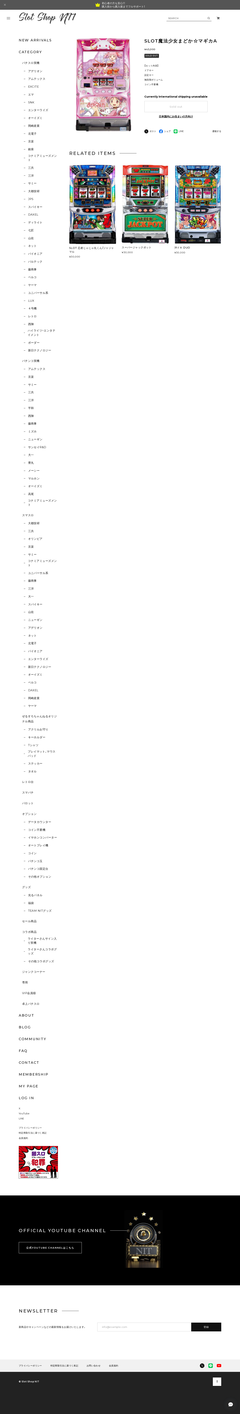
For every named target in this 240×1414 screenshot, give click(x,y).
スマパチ (28, 792)
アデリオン (35, 71)
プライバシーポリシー (30, 1127)
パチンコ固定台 (38, 868)
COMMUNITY (32, 1039)
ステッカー (35, 763)
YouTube (24, 1113)
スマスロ (28, 515)
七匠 (31, 230)
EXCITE (33, 86)
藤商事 (32, 269)
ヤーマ (32, 285)
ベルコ (32, 277)
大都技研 (34, 191)
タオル (32, 771)
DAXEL (33, 214)
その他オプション (39, 876)
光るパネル (35, 895)
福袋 (31, 903)
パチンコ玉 (35, 861)
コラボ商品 (29, 932)
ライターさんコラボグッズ (42, 951)
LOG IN (26, 1098)
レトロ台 (28, 782)
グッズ (26, 887)
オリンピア (35, 539)
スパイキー (35, 207)
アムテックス (37, 79)
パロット (28, 803)
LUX (31, 300)
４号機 (32, 308)
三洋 (31, 175)
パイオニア (35, 253)
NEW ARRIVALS (35, 40)
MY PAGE (28, 1086)
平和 (31, 408)
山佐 (31, 238)
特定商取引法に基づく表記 (32, 1132)
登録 (206, 1326)
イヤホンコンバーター (42, 837)
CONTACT (29, 1063)
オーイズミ (35, 118)
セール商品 (29, 921)
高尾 (31, 494)
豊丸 (31, 462)
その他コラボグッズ (41, 961)
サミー (32, 183)
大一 (31, 455)
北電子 (32, 133)
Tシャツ (33, 745)
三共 (31, 167)
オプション (29, 814)
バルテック (35, 261)
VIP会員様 (29, 993)
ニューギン (35, 439)
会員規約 (23, 1138)
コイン (32, 853)
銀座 (31, 149)
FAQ (23, 1051)
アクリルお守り (38, 729)
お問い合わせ (93, 1366)
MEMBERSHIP (34, 1074)
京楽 (31, 141)
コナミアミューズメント (42, 158)
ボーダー (34, 342)
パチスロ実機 (31, 63)
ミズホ (32, 431)
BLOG (25, 1027)
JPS (31, 199)
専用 (25, 982)
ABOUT (26, 1015)
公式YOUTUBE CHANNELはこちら (50, 1247)
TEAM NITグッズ (40, 910)
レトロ (32, 316)
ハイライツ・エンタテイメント (42, 333)
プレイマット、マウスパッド (42, 754)
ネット (32, 246)
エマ (31, 94)
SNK (31, 102)
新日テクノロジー (39, 350)
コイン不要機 (37, 830)
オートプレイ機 (38, 845)
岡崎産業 (34, 126)
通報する (216, 131)
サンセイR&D (37, 447)
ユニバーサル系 (38, 293)
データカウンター (39, 822)
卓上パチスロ (31, 1004)
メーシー (34, 470)
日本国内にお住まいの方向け (176, 116)
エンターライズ (38, 110)
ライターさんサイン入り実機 (42, 941)
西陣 (31, 324)
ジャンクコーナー (33, 972)
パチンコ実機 (31, 361)
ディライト (35, 222)
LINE (21, 1118)
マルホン (34, 478)
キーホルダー (37, 737)
